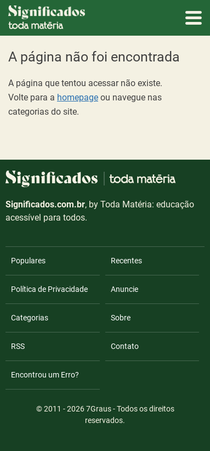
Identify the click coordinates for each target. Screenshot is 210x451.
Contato (125, 346)
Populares (28, 260)
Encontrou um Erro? (45, 374)
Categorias (29, 317)
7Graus (98, 408)
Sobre (120, 317)
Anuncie (124, 289)
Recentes (126, 260)
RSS (18, 346)
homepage (77, 97)
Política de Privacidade (49, 289)
